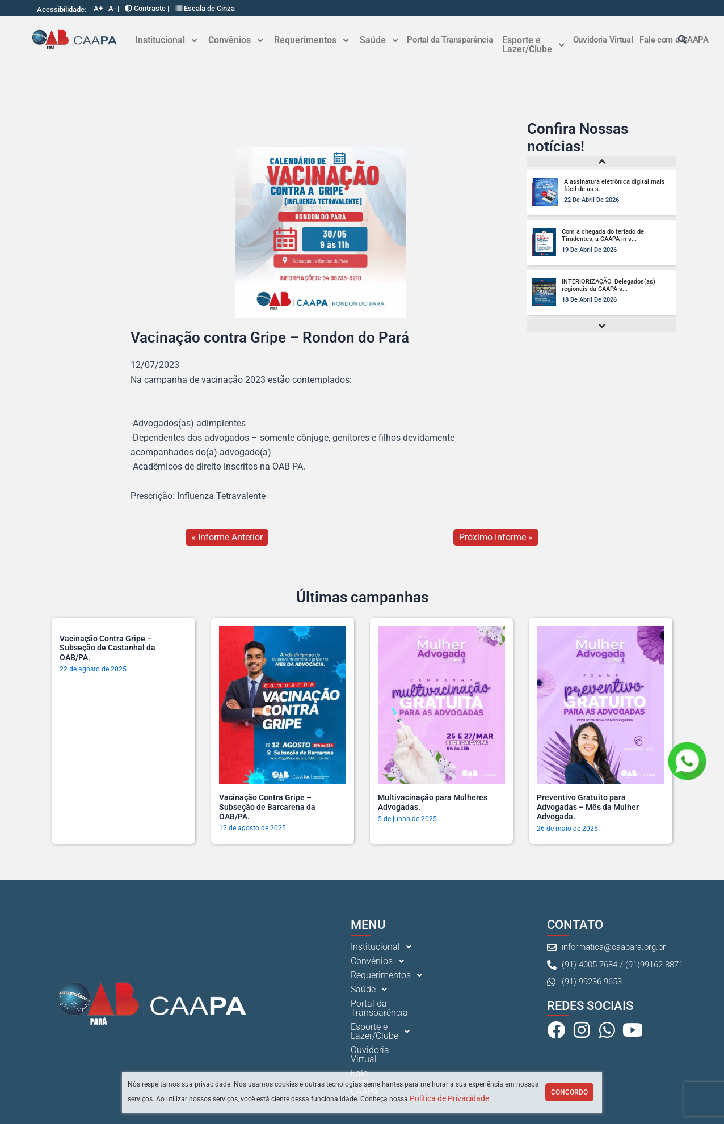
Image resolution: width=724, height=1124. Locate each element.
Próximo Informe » (496, 537)
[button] (166, 40)
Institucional (166, 40)
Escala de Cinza (205, 8)
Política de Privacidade (449, 1098)
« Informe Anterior (227, 537)
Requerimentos (311, 40)
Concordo (569, 1092)
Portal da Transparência (450, 40)
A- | (113, 8)
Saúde (379, 40)
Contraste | (147, 8)
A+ (98, 8)
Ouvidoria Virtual (603, 40)
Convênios (235, 40)
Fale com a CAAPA (388, 1064)
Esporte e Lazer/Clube (533, 44)
